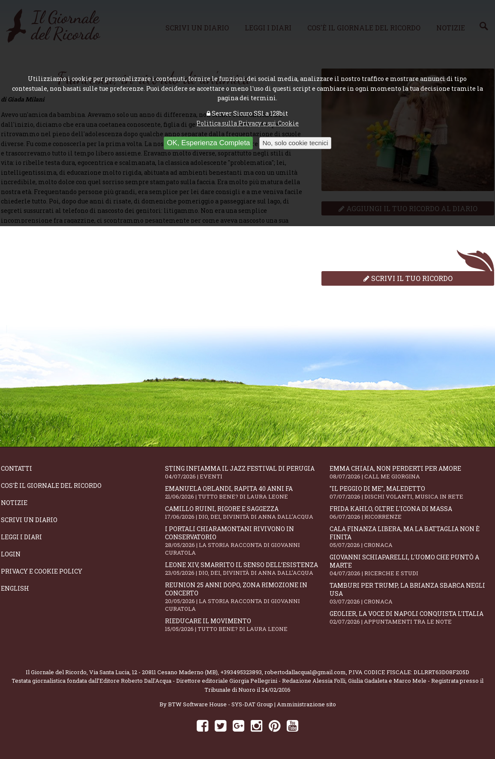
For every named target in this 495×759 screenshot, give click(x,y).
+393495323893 (241, 672)
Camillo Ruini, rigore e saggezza (247, 512)
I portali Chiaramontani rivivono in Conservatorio (247, 540)
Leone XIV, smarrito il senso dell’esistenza (247, 569)
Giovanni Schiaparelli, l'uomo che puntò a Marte (412, 565)
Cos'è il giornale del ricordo (51, 485)
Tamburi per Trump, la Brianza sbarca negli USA (412, 593)
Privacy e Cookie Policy (41, 571)
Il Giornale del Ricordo (56, 672)
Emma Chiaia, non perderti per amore (412, 472)
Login (11, 554)
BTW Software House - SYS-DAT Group (220, 704)
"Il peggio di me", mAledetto (412, 492)
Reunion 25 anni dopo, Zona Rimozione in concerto (247, 597)
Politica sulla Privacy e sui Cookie (247, 123)
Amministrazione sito (306, 704)
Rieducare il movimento (247, 625)
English (15, 588)
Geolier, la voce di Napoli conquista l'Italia (412, 617)
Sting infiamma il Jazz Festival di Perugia (247, 472)
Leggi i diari (21, 537)
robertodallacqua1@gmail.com (305, 672)
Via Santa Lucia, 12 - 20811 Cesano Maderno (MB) (153, 672)
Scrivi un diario (29, 520)
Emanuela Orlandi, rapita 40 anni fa (247, 492)
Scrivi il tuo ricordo (408, 278)
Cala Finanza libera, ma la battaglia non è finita (412, 537)
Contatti (16, 468)
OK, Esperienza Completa (208, 143)
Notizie (14, 503)
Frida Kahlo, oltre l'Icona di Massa (412, 512)
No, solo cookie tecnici (295, 142)
